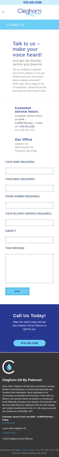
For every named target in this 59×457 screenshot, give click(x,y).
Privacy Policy (9, 433)
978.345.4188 (32, 2)
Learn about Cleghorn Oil (14, 428)
